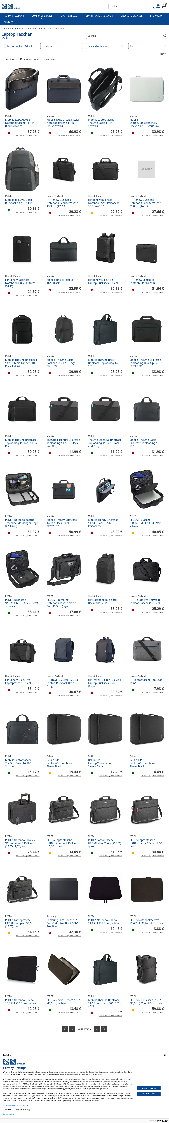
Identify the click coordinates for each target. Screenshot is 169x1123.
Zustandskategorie (98, 46)
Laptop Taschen (56, 28)
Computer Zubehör (35, 28)
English (7, 1055)
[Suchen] (129, 6)
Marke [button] (49, 46)
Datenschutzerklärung (20, 1105)
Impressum (7, 1105)
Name (47, 59)
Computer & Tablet (13, 28)
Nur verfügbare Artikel (19, 46)
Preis (53, 59)
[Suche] (121, 36)
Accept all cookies (149, 1088)
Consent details (8, 1114)
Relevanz (27, 59)
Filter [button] (161, 53)
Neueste (38, 59)
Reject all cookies (149, 1094)
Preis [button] (132, 46)
